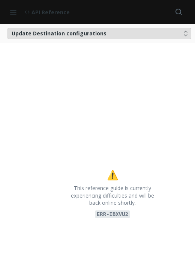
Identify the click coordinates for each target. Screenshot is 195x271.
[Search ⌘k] (179, 12)
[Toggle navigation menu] (13, 12)
